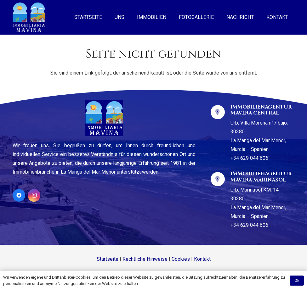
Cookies (181, 259)
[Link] (29, 17)
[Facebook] (19, 195)
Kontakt (202, 259)
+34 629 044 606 (249, 158)
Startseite (107, 259)
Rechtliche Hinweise (145, 259)
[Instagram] (34, 195)
